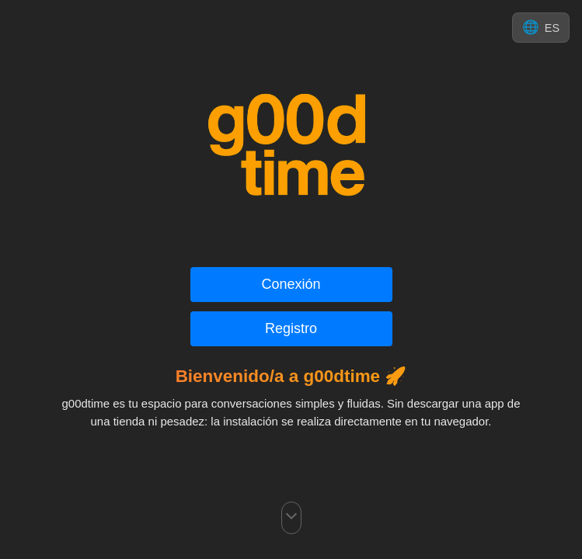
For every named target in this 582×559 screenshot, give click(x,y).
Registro (291, 328)
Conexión (290, 284)
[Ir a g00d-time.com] (291, 146)
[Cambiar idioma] (541, 27)
